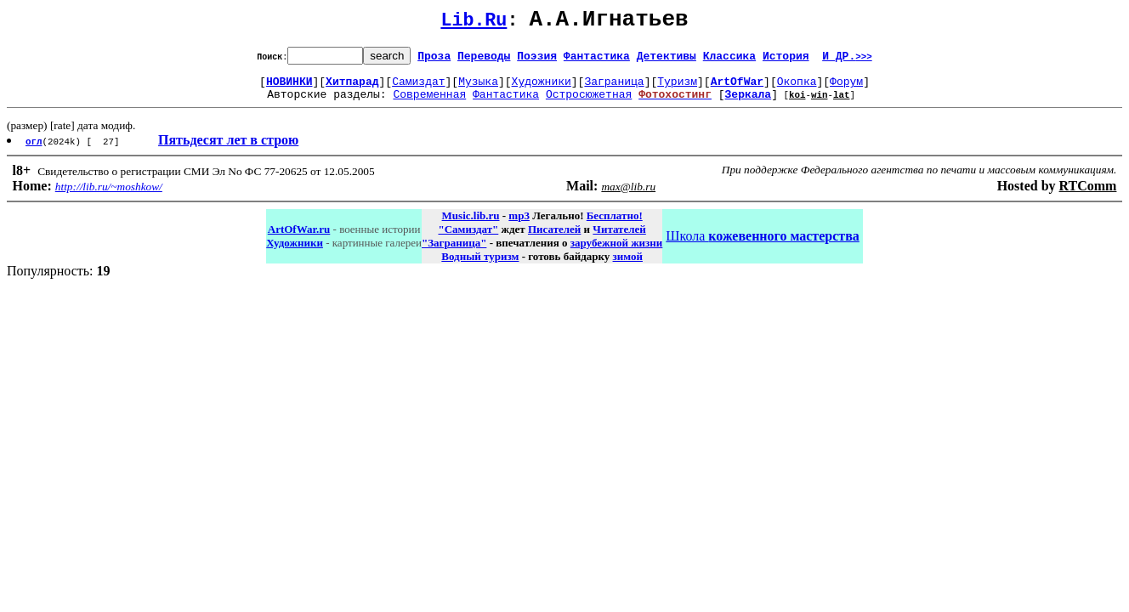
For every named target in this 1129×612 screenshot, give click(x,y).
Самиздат (418, 88)
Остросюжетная (589, 103)
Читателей (619, 239)
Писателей (554, 239)
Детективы (666, 60)
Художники (541, 88)
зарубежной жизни (616, 252)
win (819, 104)
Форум (846, 88)
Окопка (797, 88)
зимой (628, 266)
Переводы (483, 60)
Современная (429, 103)
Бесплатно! (615, 225)
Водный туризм (480, 266)
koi (797, 104)
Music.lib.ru (471, 225)
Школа (762, 246)
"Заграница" (454, 252)
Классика (729, 60)
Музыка (478, 88)
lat (841, 104)
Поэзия (537, 60)
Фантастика (597, 60)
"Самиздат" (468, 239)
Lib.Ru (473, 23)
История (786, 60)
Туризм (677, 88)
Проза (434, 60)
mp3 (519, 225)
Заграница (614, 88)
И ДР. (847, 60)
